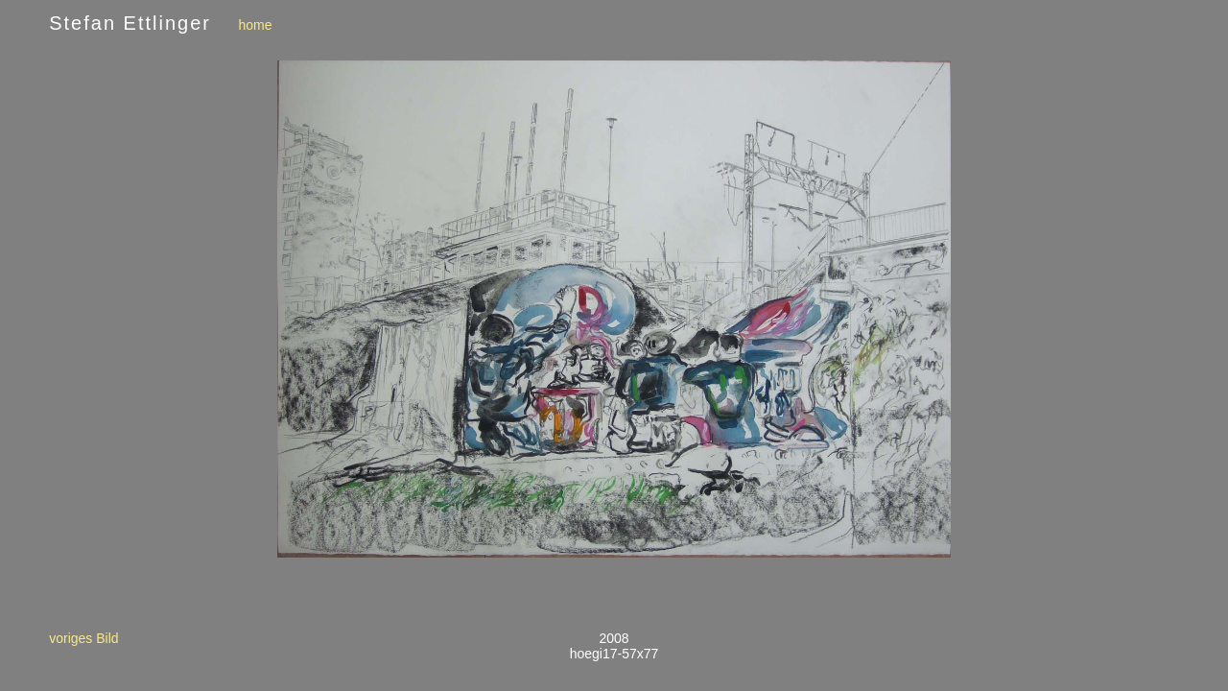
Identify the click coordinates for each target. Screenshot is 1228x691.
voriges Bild (83, 638)
